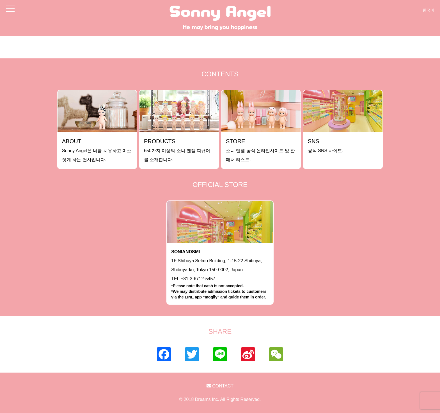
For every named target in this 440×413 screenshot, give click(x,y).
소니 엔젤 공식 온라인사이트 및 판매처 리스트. (260, 150)
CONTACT (220, 386)
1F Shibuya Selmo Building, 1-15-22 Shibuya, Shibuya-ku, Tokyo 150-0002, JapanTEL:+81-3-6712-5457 (220, 274)
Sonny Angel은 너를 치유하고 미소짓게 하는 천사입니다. (96, 150)
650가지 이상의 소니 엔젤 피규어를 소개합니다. (177, 150)
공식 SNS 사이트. (325, 145)
